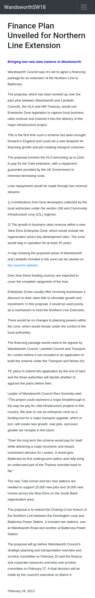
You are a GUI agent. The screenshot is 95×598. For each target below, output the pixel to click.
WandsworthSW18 (25, 7)
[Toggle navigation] (84, 7)
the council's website (23, 265)
